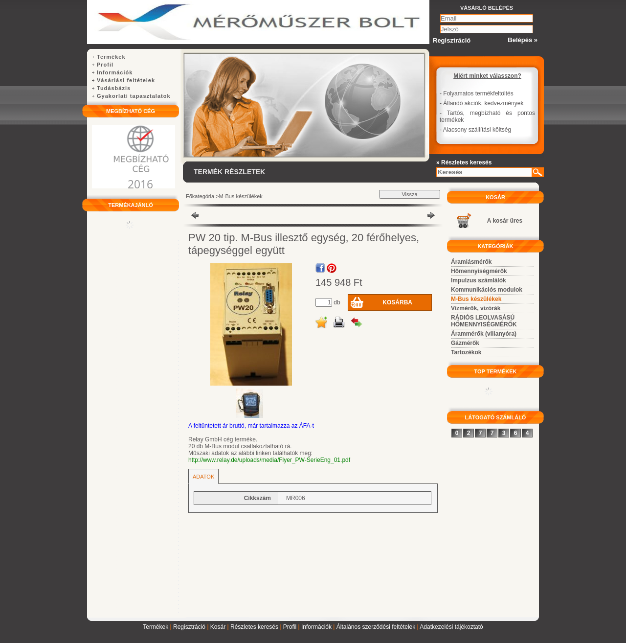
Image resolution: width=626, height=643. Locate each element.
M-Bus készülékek (241, 196)
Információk (316, 626)
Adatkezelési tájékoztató (451, 626)
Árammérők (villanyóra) (483, 333)
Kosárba (397, 302)
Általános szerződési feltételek (375, 626)
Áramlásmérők (471, 261)
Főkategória (200, 196)
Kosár (217, 626)
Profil (289, 626)
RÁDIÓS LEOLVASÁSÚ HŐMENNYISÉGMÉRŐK (484, 321)
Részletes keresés (254, 626)
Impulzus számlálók (478, 280)
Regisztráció (189, 626)
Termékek (155, 626)
